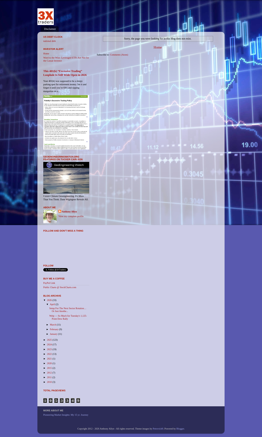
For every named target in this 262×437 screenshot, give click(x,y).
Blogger (180, 428)
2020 (49, 363)
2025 (49, 339)
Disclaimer (50, 29)
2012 (49, 372)
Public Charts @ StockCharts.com (59, 287)
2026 (49, 300)
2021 (49, 358)
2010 (49, 382)
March (53, 324)
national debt (49, 41)
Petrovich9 (158, 428)
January (54, 334)
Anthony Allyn (69, 211)
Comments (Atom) (119, 54)
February (54, 329)
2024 (49, 344)
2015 (49, 368)
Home (158, 47)
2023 (49, 349)
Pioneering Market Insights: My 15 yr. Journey (65, 414)
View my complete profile (71, 216)
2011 (49, 377)
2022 (49, 354)
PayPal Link (49, 283)
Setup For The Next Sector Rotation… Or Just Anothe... (67, 309)
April (53, 304)
